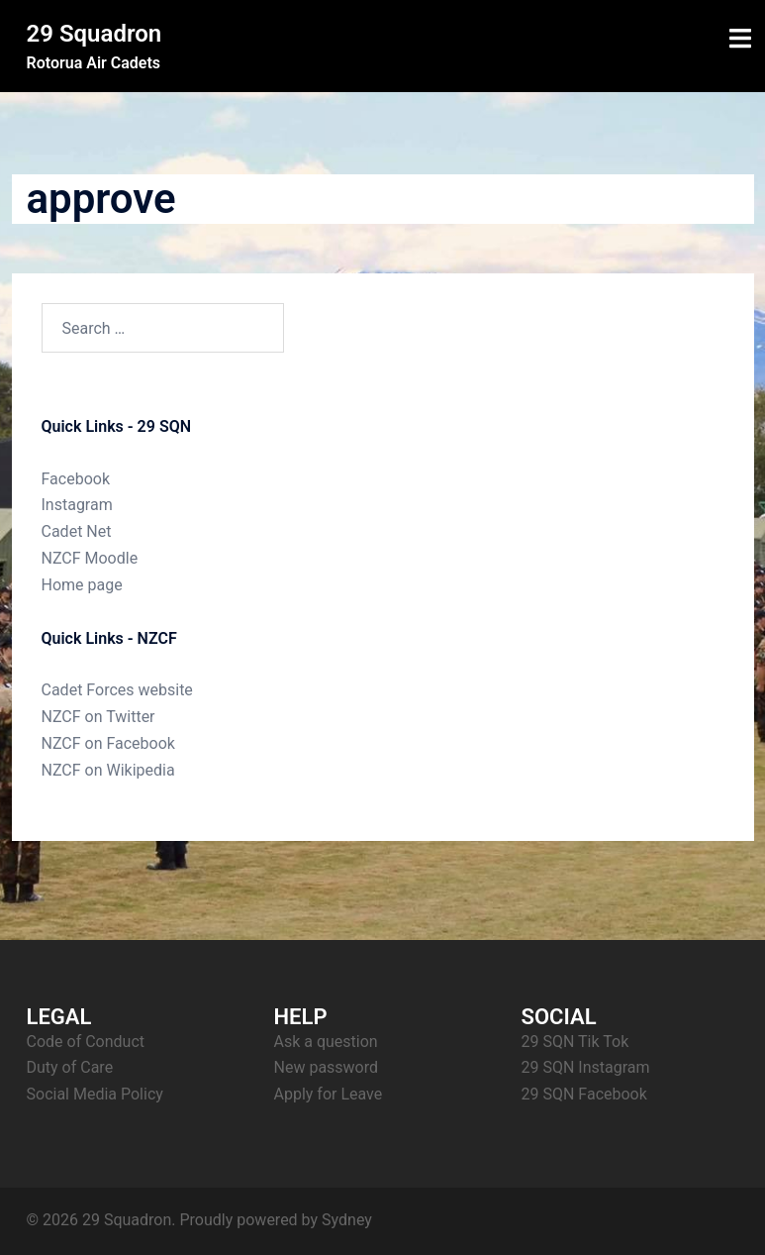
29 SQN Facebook (584, 1094)
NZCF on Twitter (98, 716)
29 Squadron (94, 34)
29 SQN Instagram (586, 1067)
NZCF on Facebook (108, 743)
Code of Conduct (86, 1041)
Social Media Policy (95, 1094)
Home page (82, 584)
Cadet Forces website (117, 689)
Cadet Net (77, 531)
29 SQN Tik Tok (575, 1041)
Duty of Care (70, 1067)
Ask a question (326, 1041)
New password (326, 1067)
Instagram (77, 504)
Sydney (347, 1219)
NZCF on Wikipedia (108, 770)
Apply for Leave (328, 1094)
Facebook (76, 479)
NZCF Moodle (90, 558)
